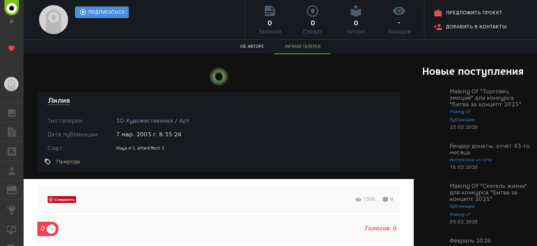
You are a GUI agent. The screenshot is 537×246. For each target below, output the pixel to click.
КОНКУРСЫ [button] (15, 209)
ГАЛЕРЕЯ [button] (15, 112)
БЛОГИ (15, 151)
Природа (68, 162)
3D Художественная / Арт (153, 121)
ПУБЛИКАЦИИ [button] (15, 131)
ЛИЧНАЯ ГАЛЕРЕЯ (303, 46)
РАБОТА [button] (15, 170)
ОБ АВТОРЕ (252, 46)
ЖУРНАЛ (15, 189)
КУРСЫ (15, 228)
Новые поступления (473, 71)
